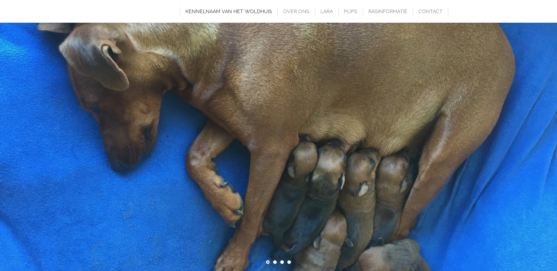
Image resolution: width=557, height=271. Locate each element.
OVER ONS (296, 11)
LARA (326, 11)
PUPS (350, 11)
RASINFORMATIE (387, 11)
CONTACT (430, 11)
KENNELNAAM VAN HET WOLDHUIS (228, 11)
